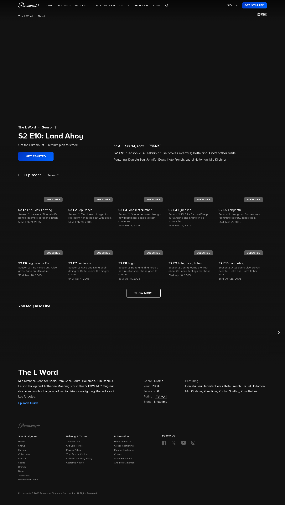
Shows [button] (63, 5)
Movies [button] (81, 5)
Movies (22, 450)
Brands (22, 467)
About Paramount (123, 459)
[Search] (167, 5)
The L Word (25, 16)
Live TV (124, 5)
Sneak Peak (24, 475)
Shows (21, 446)
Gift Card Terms (74, 446)
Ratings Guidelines (124, 450)
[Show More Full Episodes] (144, 293)
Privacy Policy (73, 450)
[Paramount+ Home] (29, 426)
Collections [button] (103, 5)
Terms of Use (73, 442)
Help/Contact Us (123, 442)
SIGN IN (232, 5)
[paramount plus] (29, 5)
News (156, 5)
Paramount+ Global (28, 480)
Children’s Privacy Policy (79, 459)
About (41, 16)
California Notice (75, 463)
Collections (24, 454)
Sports (21, 463)
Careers (118, 454)
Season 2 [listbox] (53, 175)
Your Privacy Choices (77, 454)
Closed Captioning (124, 446)
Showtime (160, 401)
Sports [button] (140, 5)
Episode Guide (28, 403)
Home (49, 5)
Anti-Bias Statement (124, 463)
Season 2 (49, 127)
